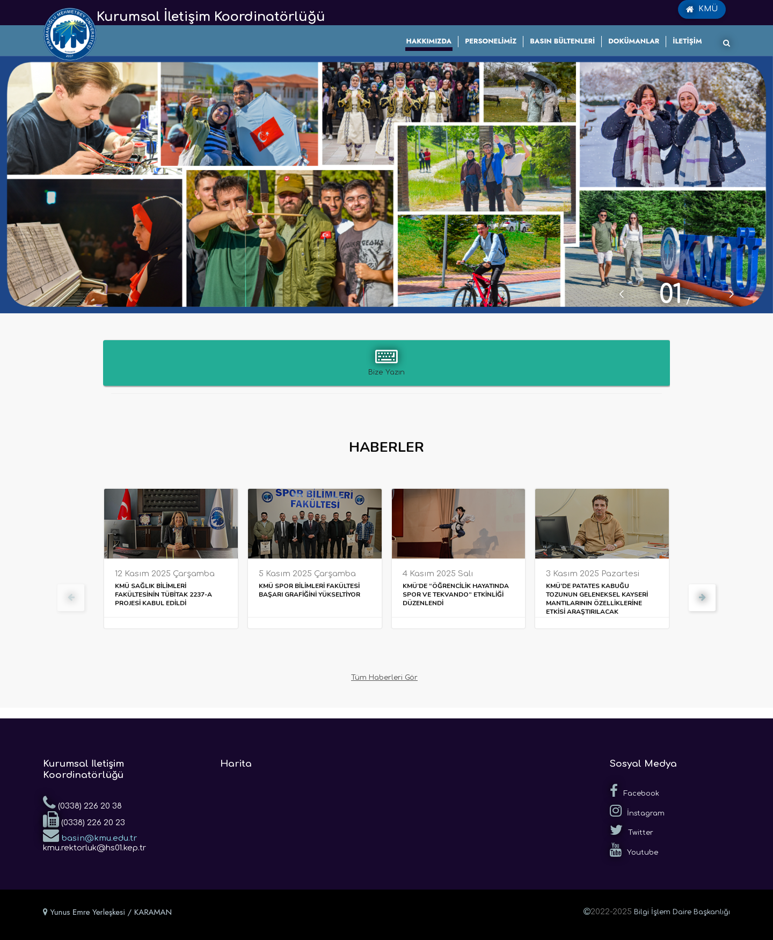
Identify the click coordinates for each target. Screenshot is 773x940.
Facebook (634, 791)
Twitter (631, 830)
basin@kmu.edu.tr (90, 835)
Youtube (634, 850)
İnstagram (637, 811)
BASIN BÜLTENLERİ (562, 41)
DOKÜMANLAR (633, 41)
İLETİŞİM (687, 41)
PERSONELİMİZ (490, 41)
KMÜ (702, 9)
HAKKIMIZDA (429, 41)
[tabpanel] (386, 184)
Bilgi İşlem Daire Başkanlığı (682, 912)
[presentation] (70, 597)
